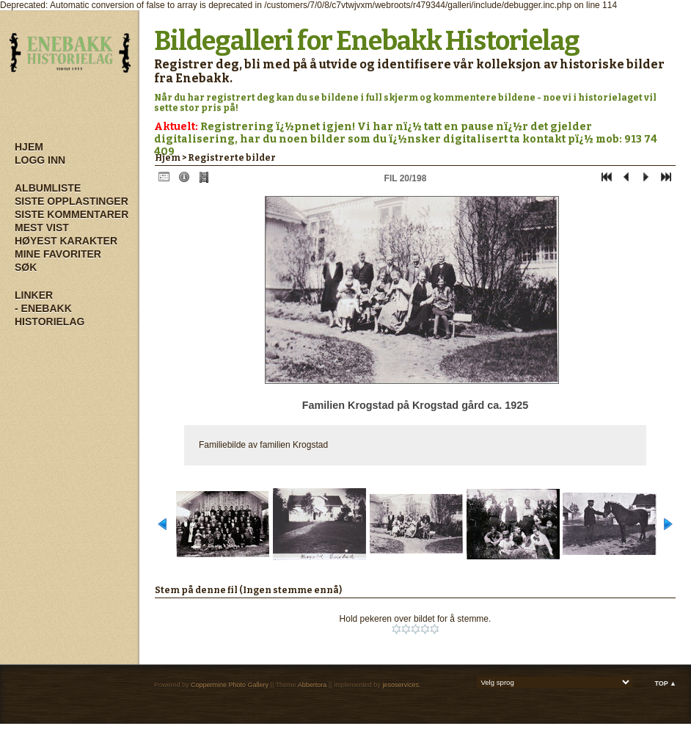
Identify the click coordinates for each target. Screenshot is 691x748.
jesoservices (400, 685)
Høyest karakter (66, 241)
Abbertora (312, 685)
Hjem (29, 147)
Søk (26, 267)
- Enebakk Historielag (49, 314)
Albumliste (48, 188)
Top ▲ (665, 683)
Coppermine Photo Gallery (229, 685)
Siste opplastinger (71, 201)
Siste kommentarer (71, 214)
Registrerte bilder (232, 158)
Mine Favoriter (58, 254)
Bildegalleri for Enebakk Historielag (367, 41)
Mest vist (42, 227)
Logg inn (40, 160)
